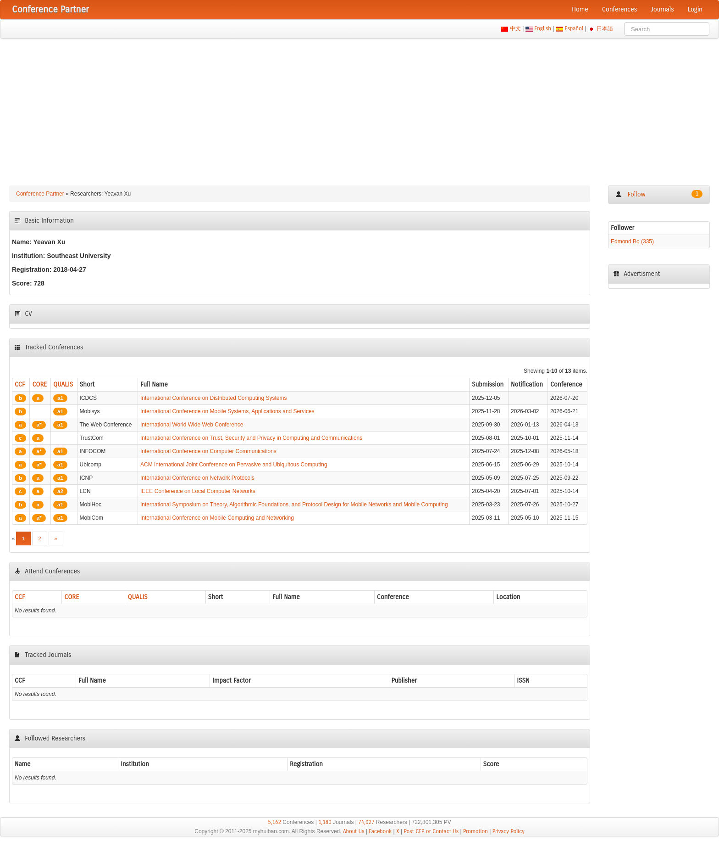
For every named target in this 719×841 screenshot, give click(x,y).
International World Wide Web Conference (191, 424)
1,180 (325, 822)
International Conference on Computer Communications (208, 451)
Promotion (475, 831)
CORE (39, 384)
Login (695, 9)
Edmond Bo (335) (632, 241)
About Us (354, 831)
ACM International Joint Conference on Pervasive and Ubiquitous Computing (233, 464)
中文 (515, 28)
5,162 (274, 822)
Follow (658, 194)
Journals (662, 9)
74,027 (366, 822)
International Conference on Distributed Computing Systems (213, 398)
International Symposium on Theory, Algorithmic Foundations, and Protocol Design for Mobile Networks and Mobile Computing (294, 504)
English (543, 28)
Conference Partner (40, 194)
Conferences (619, 9)
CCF (20, 384)
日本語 (605, 28)
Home (580, 9)
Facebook (380, 831)
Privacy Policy (508, 831)
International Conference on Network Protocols (197, 478)
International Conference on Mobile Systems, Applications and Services (227, 411)
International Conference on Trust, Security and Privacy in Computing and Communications (251, 438)
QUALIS (63, 384)
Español (574, 28)
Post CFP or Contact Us (431, 831)
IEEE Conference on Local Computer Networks (197, 491)
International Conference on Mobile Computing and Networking (217, 518)
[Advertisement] (359, 107)
